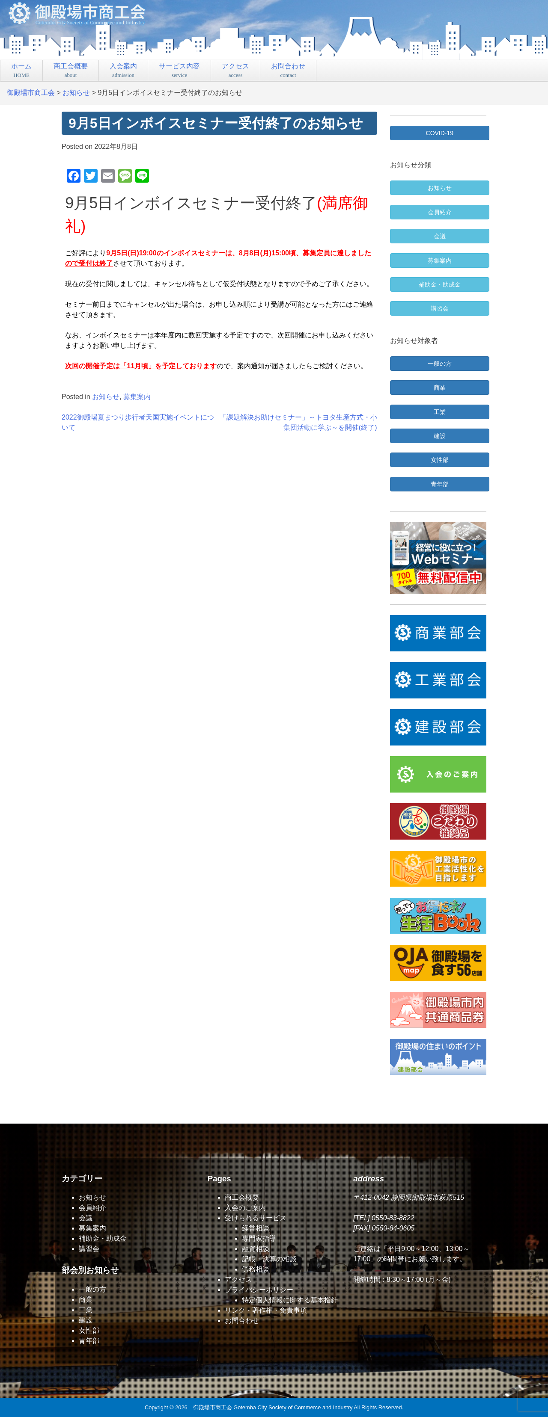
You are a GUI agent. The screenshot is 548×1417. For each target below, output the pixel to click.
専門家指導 (259, 1238)
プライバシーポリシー (259, 1289)
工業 (85, 1309)
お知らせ (105, 396)
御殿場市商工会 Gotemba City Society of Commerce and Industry (273, 1407)
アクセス (235, 70)
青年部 (89, 1340)
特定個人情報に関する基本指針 (290, 1300)
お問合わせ (288, 70)
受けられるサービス (255, 1218)
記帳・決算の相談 (269, 1259)
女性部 (89, 1330)
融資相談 (255, 1248)
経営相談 (255, 1228)
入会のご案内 (245, 1207)
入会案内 (123, 70)
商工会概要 (71, 70)
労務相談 (255, 1269)
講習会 (89, 1248)
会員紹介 (92, 1207)
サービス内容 (179, 70)
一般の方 (92, 1289)
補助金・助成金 (103, 1238)
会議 (85, 1218)
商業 (85, 1299)
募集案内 (137, 396)
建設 (85, 1320)
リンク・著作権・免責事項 (266, 1310)
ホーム (21, 70)
